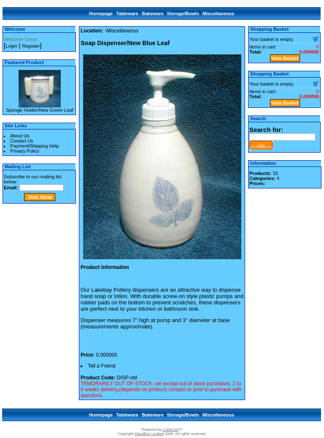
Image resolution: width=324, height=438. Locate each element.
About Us (19, 135)
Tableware (127, 13)
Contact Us (21, 140)
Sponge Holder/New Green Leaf (39, 110)
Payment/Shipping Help (34, 145)
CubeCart (170, 429)
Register (31, 45)
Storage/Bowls (183, 13)
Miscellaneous (218, 13)
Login (11, 45)
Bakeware (152, 13)
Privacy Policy (24, 150)
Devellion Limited (149, 434)
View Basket (285, 58)
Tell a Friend (101, 366)
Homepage (101, 13)
